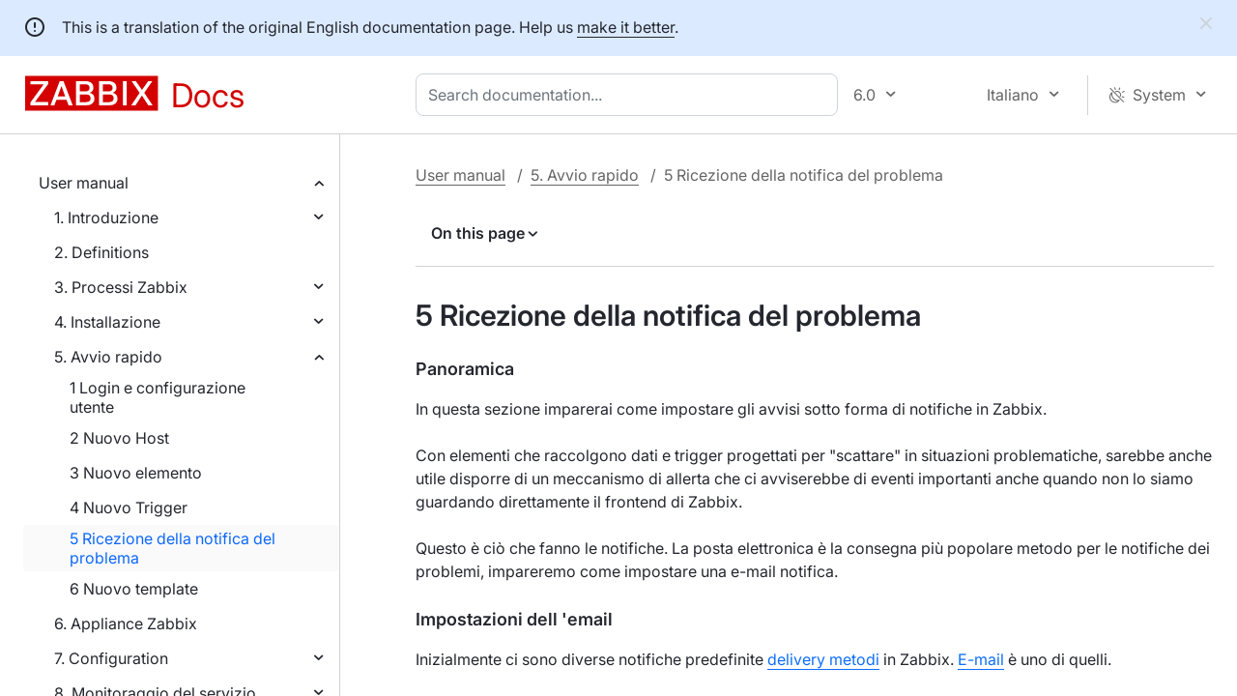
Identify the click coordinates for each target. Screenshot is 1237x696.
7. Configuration (111, 658)
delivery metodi (823, 659)
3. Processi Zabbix (120, 287)
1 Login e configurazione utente (157, 397)
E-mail (981, 659)
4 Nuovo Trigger (128, 507)
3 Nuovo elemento (136, 472)
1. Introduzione (106, 217)
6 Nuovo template (134, 588)
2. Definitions (101, 252)
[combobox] (631, 94)
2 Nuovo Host (119, 438)
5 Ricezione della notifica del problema (172, 548)
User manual (84, 182)
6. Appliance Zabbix (125, 623)
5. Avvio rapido (108, 356)
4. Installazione (107, 322)
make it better (626, 27)
